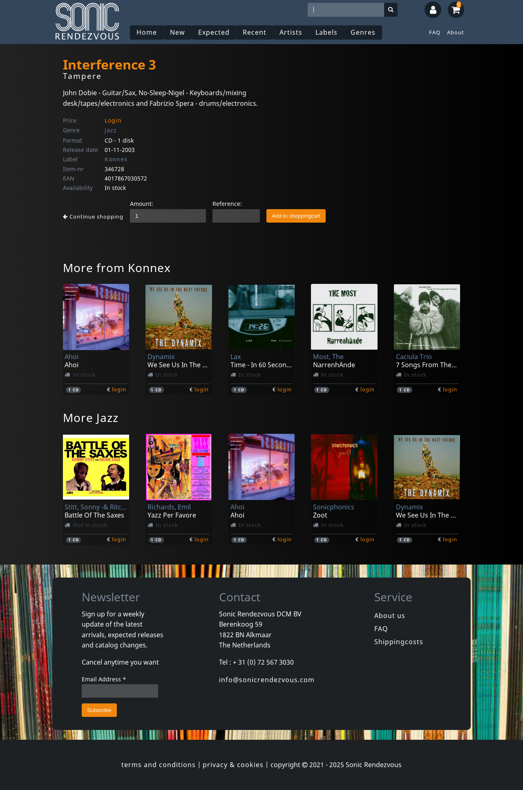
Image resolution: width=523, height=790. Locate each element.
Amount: (141, 204)
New (177, 32)
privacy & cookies (233, 764)
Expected (214, 32)
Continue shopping (93, 216)
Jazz (111, 130)
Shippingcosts (398, 641)
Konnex (116, 159)
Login (113, 120)
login (119, 389)
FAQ (434, 32)
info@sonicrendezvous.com (267, 679)
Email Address (104, 679)
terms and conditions (158, 764)
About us (389, 615)
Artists (290, 32)
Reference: (227, 204)
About (455, 32)
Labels (326, 32)
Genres (363, 32)
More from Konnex (117, 267)
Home (146, 32)
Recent (254, 32)
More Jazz (90, 417)
